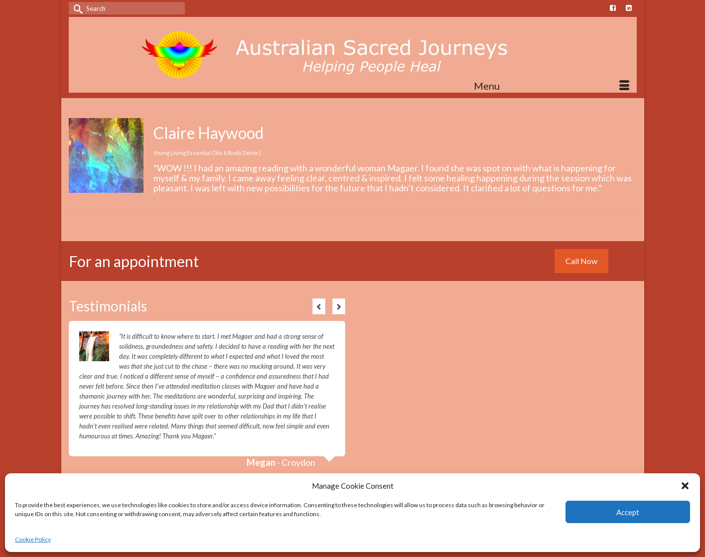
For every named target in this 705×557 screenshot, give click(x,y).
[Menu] (551, 85)
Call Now (581, 261)
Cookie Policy (33, 539)
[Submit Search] (76, 8)
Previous (318, 306)
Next (338, 306)
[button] (685, 486)
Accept (627, 512)
